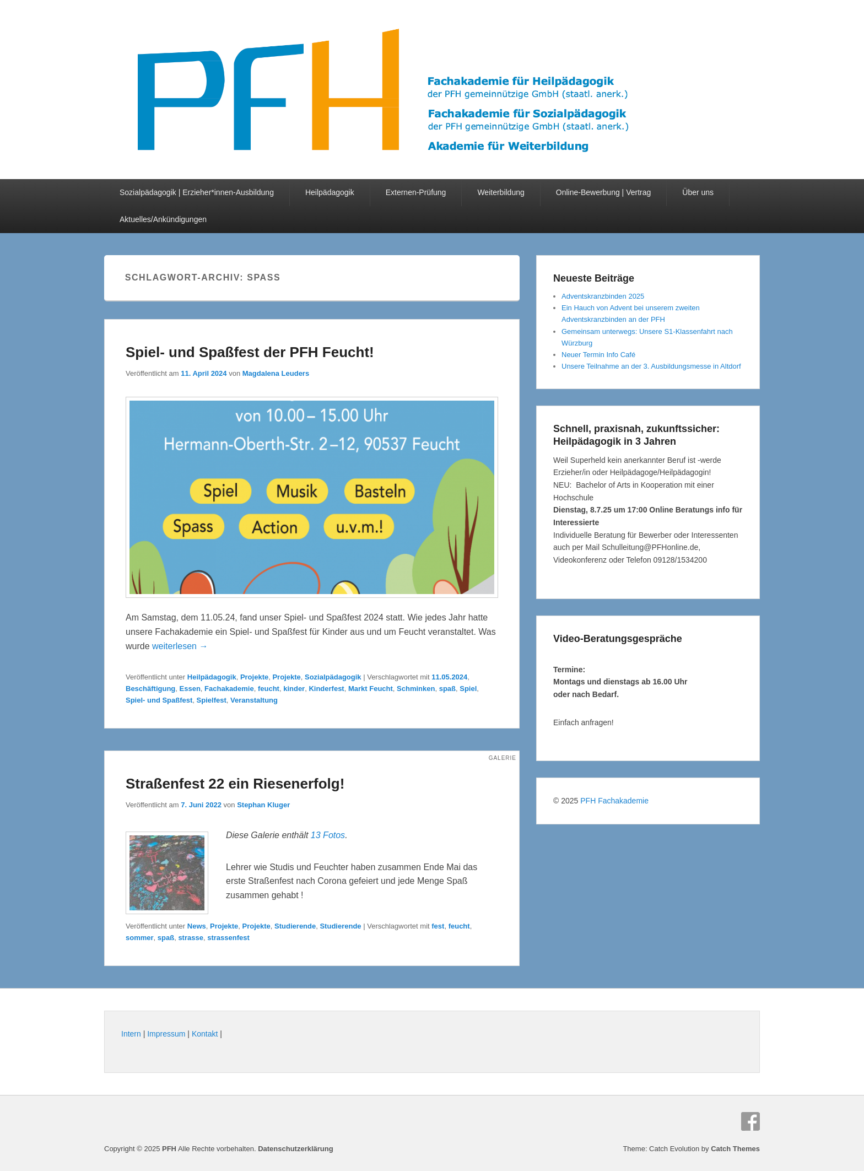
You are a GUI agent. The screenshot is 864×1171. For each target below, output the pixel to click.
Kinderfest (326, 688)
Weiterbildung (500, 192)
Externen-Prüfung (416, 192)
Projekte (254, 677)
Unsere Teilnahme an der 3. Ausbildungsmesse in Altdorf (651, 366)
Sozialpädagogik (333, 677)
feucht (268, 688)
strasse (190, 937)
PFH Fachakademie (614, 800)
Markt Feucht (370, 688)
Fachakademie (229, 688)
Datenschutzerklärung (295, 1149)
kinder (294, 688)
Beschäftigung (150, 688)
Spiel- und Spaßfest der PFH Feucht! (250, 352)
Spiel (468, 688)
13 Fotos (328, 835)
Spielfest (211, 700)
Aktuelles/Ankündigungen (163, 219)
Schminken (416, 688)
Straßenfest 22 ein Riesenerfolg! (235, 783)
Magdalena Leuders (275, 373)
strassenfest (228, 937)
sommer (140, 937)
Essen (190, 688)
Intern (131, 1033)
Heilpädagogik (329, 192)
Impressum (166, 1033)
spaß (447, 688)
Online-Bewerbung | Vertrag (603, 192)
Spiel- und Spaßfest (159, 700)
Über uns (698, 192)
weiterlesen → (180, 646)
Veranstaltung (254, 700)
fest (437, 926)
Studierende (295, 926)
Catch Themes (735, 1149)
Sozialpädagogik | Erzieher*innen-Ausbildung (197, 192)
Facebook (750, 1121)
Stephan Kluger (263, 805)
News (196, 926)
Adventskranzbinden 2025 (602, 296)
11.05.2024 (449, 677)
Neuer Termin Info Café (598, 354)
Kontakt (205, 1033)
